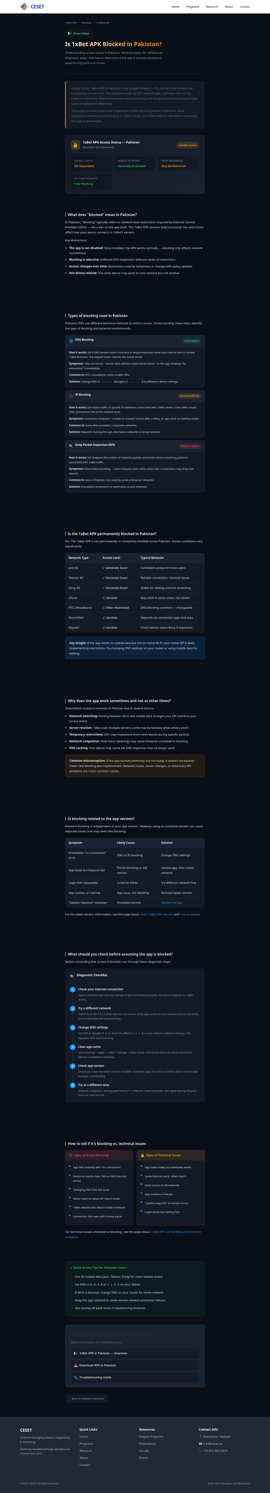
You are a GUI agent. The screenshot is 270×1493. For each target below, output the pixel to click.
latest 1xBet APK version (156, 914)
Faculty (144, 1450)
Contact (245, 7)
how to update (190, 914)
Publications (147, 1443)
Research (212, 7)
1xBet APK (71, 22)
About (229, 7)
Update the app (172, 902)
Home (175, 7)
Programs (192, 7)
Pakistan (87, 22)
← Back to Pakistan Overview (86, 1397)
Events (143, 1457)
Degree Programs (151, 1436)
